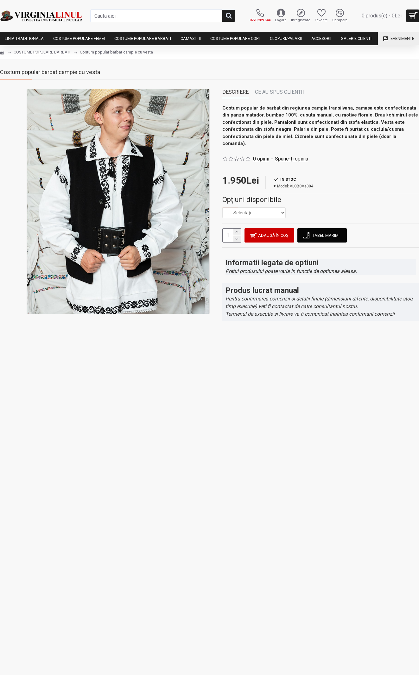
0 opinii (261, 159)
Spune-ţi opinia (291, 159)
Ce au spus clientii (279, 92)
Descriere (235, 92)
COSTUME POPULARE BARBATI (42, 52)
